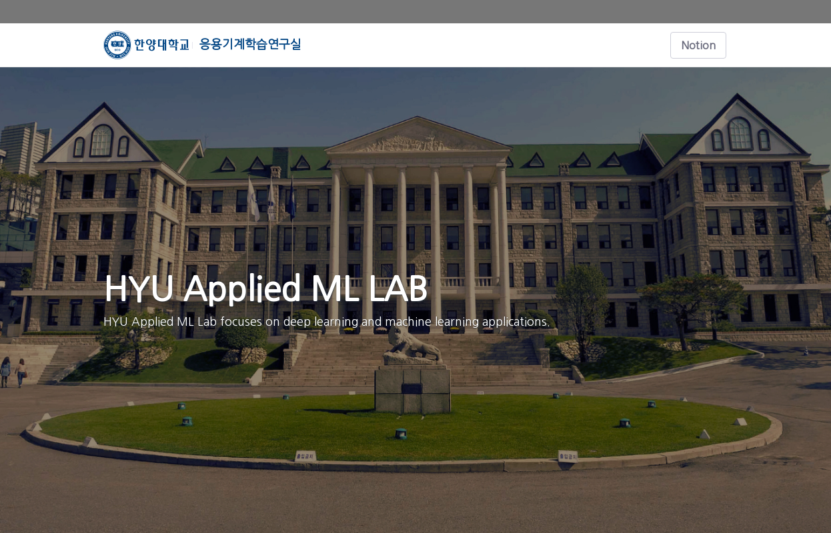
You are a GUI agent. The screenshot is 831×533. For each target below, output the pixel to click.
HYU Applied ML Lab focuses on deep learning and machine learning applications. (326, 322)
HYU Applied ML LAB (265, 289)
